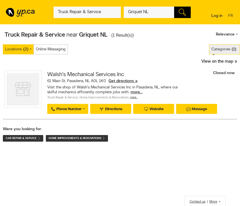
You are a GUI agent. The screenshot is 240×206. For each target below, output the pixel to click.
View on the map (217, 62)
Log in (217, 16)
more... (137, 92)
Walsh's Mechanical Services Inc (85, 75)
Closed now (224, 73)
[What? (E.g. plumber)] (87, 12)
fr (231, 16)
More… (133, 97)
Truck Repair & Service (62, 97)
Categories (223, 49)
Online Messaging (51, 49)
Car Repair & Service (23, 138)
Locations (16, 49)
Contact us (197, 201)
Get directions (121, 81)
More (213, 201)
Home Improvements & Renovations (104, 97)
